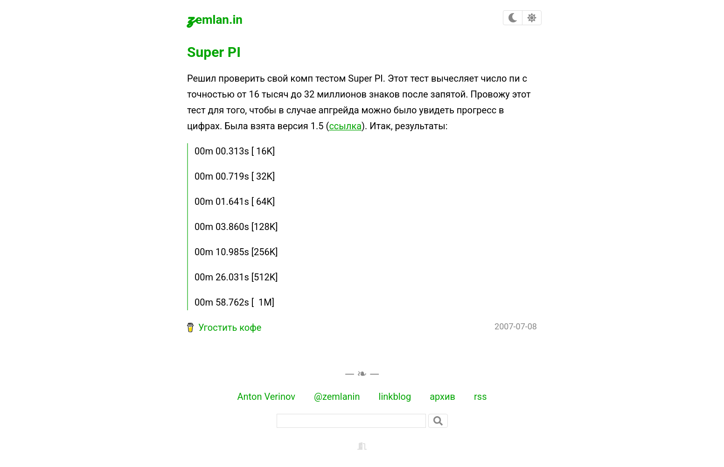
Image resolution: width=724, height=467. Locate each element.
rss (480, 396)
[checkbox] (512, 17)
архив (442, 396)
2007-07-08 (515, 326)
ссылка (345, 126)
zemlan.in (215, 17)
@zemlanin (337, 396)
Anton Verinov (266, 396)
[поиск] (351, 421)
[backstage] (362, 445)
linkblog (395, 396)
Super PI (214, 52)
